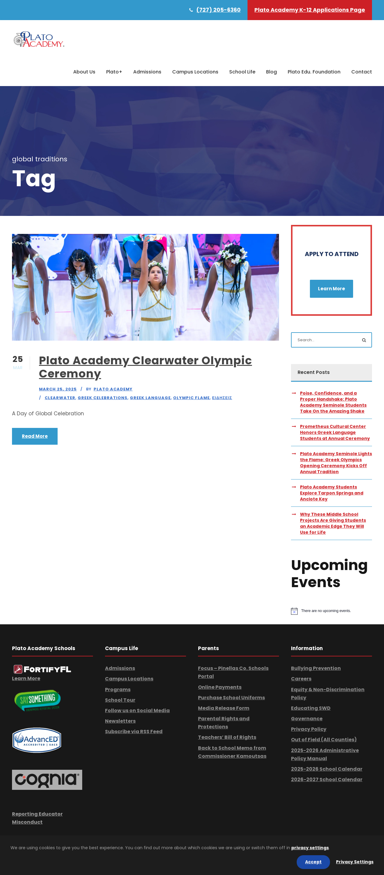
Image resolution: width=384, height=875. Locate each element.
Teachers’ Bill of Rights (227, 737)
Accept (313, 862)
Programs (117, 689)
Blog (271, 71)
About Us (84, 71)
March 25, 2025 (58, 389)
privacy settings (310, 848)
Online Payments (220, 687)
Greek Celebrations (103, 398)
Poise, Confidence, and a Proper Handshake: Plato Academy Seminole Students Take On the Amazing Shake (333, 402)
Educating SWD (311, 708)
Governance (306, 718)
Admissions (147, 71)
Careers (301, 678)
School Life (242, 71)
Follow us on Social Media (137, 710)
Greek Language (150, 398)
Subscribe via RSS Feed (134, 731)
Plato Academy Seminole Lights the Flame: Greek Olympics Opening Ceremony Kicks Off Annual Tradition (336, 463)
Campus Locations (195, 71)
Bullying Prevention (316, 668)
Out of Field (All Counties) (324, 739)
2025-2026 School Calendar (326, 769)
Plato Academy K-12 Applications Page (309, 9)
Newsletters (120, 721)
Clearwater (60, 398)
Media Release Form (223, 708)
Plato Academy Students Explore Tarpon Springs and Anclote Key (331, 493)
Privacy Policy (308, 729)
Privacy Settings (355, 862)
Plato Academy (113, 389)
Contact (361, 71)
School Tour (120, 700)
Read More (35, 436)
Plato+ (114, 71)
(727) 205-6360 (218, 9)
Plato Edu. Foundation (314, 71)
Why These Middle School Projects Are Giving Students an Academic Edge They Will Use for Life (333, 523)
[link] (42, 669)
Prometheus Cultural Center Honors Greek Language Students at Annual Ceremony (335, 432)
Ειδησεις (222, 398)
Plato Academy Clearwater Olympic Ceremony (145, 367)
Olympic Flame (191, 398)
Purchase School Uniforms (231, 697)
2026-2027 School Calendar (326, 779)
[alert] (331, 611)
